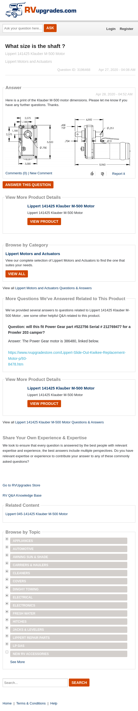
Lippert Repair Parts (31, 638)
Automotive (23, 549)
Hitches (20, 621)
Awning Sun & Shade (30, 557)
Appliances (23, 541)
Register (126, 29)
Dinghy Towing (26, 589)
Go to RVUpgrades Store (21, 485)
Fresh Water (24, 613)
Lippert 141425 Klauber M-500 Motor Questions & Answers (59, 422)
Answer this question (28, 185)
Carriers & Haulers (30, 565)
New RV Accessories (31, 654)
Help (53, 703)
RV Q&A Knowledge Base (22, 495)
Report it (118, 173)
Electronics (24, 605)
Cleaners (21, 573)
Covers (19, 581)
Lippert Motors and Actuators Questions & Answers (53, 288)
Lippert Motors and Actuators (32, 253)
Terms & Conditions (31, 703)
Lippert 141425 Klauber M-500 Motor (61, 206)
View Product (44, 221)
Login (111, 29)
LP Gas (18, 646)
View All (16, 274)
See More (17, 662)
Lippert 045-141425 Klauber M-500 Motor (36, 514)
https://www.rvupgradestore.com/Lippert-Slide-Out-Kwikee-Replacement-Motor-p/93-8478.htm (67, 358)
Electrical (23, 597)
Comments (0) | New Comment (28, 173)
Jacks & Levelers (28, 630)
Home (7, 703)
